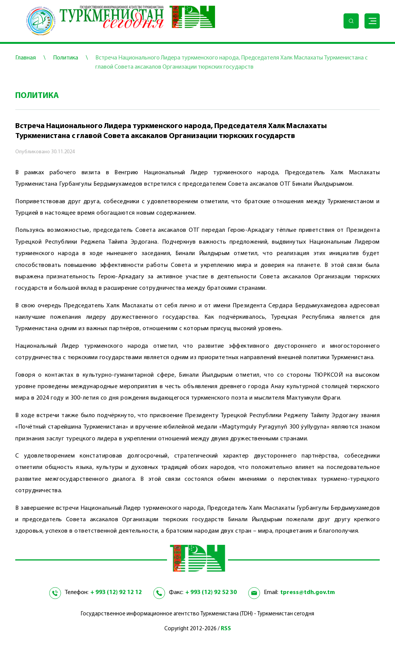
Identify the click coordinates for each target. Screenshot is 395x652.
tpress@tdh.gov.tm (307, 592)
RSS (226, 629)
